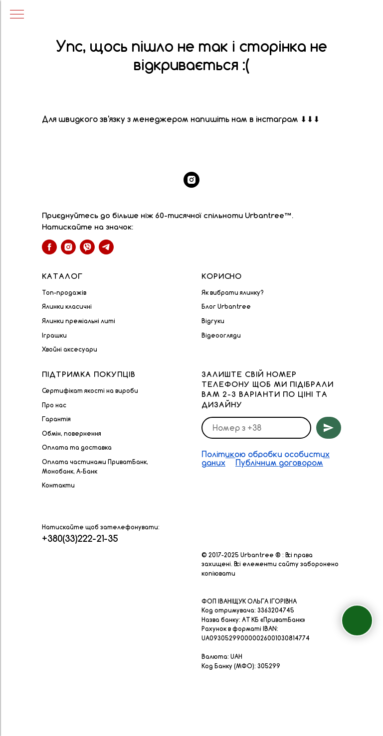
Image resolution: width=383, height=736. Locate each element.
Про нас (54, 405)
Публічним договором (279, 463)
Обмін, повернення (71, 433)
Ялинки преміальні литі (78, 321)
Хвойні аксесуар (67, 349)
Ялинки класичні (67, 306)
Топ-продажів (64, 292)
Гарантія (56, 419)
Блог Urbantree (226, 306)
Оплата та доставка (77, 447)
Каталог (62, 276)
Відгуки (212, 321)
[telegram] (106, 247)
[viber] (87, 247)
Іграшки (54, 335)
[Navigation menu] (17, 15)
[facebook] (49, 247)
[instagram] (191, 180)
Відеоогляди (221, 335)
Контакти (58, 485)
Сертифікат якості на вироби (90, 390)
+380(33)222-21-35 (80, 538)
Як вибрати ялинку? (232, 292)
